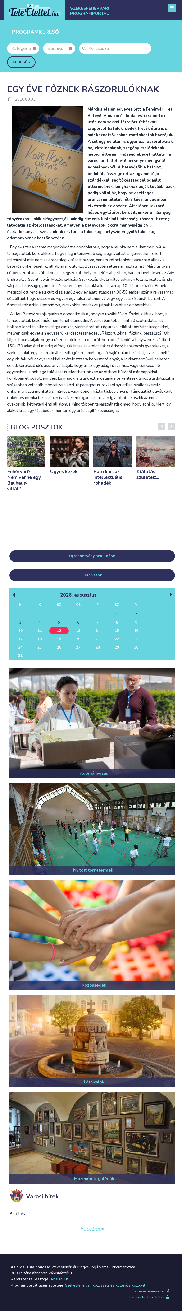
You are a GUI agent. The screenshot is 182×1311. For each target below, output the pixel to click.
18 (39, 639)
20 (78, 639)
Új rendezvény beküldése (92, 556)
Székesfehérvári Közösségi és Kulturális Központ (105, 1285)
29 (117, 647)
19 (59, 639)
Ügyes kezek (63, 471)
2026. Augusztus (78, 595)
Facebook (92, 1228)
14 (98, 630)
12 (59, 630)
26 (59, 647)
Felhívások (92, 575)
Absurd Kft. (59, 1279)
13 (78, 630)
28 (98, 647)
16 (136, 630)
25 (39, 647)
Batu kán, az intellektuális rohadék (107, 477)
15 (117, 630)
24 (20, 647)
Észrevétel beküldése (149, 1297)
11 (39, 630)
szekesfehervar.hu (152, 1291)
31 (20, 655)
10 (20, 630)
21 (98, 639)
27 (78, 647)
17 (20, 639)
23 (136, 639)
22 (117, 639)
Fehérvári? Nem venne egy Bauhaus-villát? (24, 480)
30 (136, 647)
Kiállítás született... (147, 474)
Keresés (21, 62)
